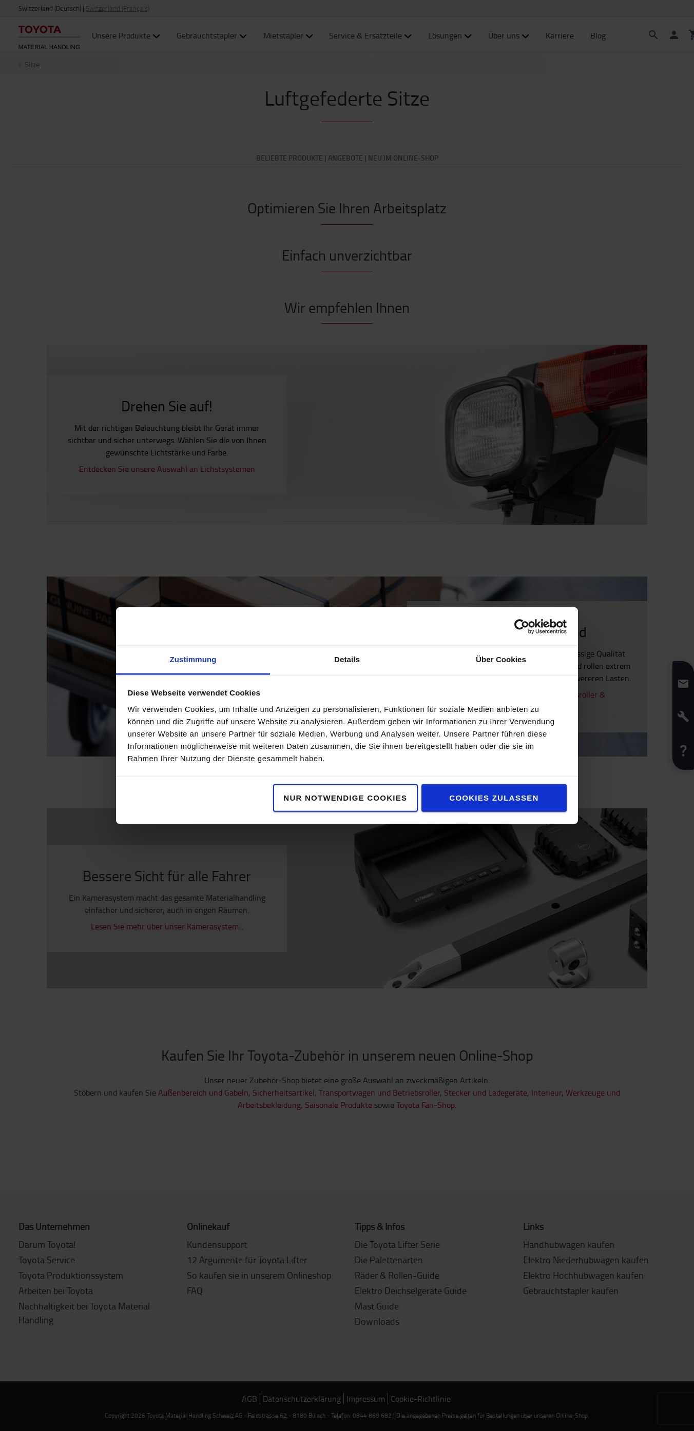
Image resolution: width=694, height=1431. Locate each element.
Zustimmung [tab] (193, 659)
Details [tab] (347, 659)
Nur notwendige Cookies (345, 797)
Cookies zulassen (493, 797)
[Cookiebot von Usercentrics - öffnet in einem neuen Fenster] (522, 626)
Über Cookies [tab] (501, 659)
